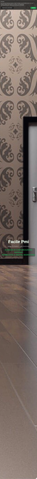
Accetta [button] (33, 7)
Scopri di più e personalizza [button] (7, 7)
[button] (36, 1)
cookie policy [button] (22, 4)
